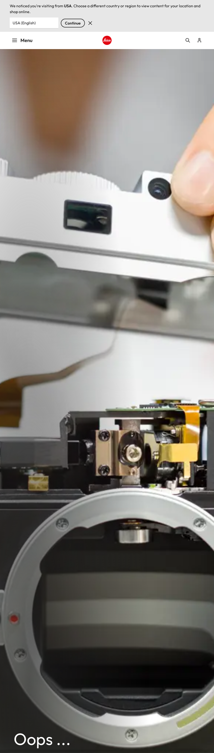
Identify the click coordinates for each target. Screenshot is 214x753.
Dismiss (90, 23)
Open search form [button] (188, 40)
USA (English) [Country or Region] (24, 22)
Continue (73, 23)
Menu (22, 40)
